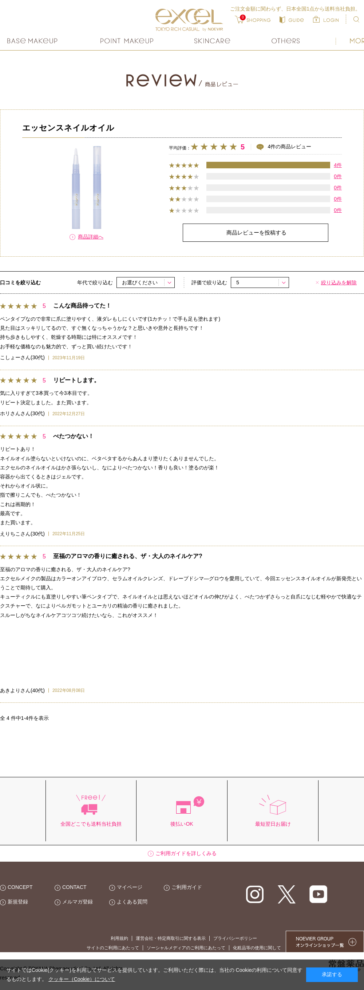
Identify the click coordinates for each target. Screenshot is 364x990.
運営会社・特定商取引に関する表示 (171, 938)
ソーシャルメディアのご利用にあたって (186, 947)
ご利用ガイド (186, 887)
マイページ (129, 887)
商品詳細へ (90, 237)
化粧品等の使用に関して (257, 947)
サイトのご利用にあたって (113, 947)
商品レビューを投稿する (256, 232)
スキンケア (212, 41)
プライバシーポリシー (235, 938)
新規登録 (18, 902)
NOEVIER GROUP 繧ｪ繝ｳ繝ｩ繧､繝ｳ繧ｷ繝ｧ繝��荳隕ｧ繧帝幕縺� (325, 941)
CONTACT (74, 887)
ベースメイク (33, 41)
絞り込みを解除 (339, 282)
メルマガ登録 (77, 902)
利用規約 (119, 938)
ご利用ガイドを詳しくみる (186, 853)
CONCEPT (20, 887)
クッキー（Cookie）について (81, 979)
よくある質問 (132, 902)
